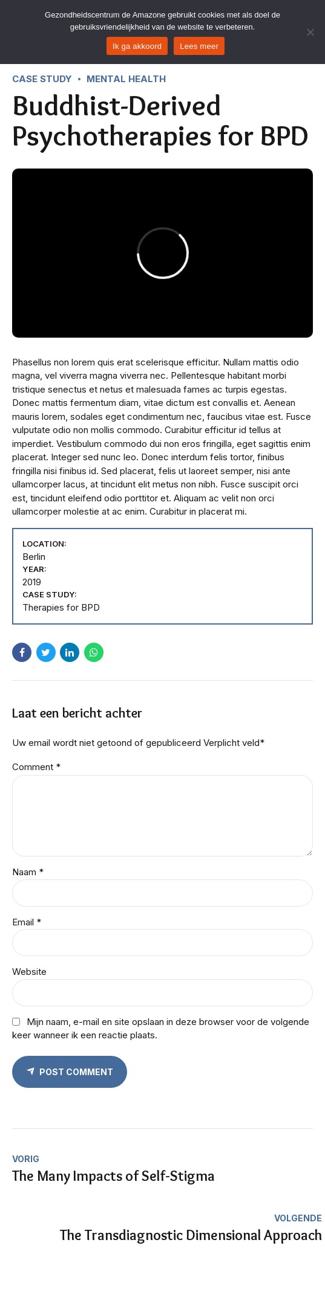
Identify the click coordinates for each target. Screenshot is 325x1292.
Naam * (28, 872)
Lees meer (199, 46)
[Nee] (310, 32)
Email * (26, 922)
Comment (36, 767)
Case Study (42, 79)
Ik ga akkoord (137, 46)
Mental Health (126, 79)
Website (29, 971)
